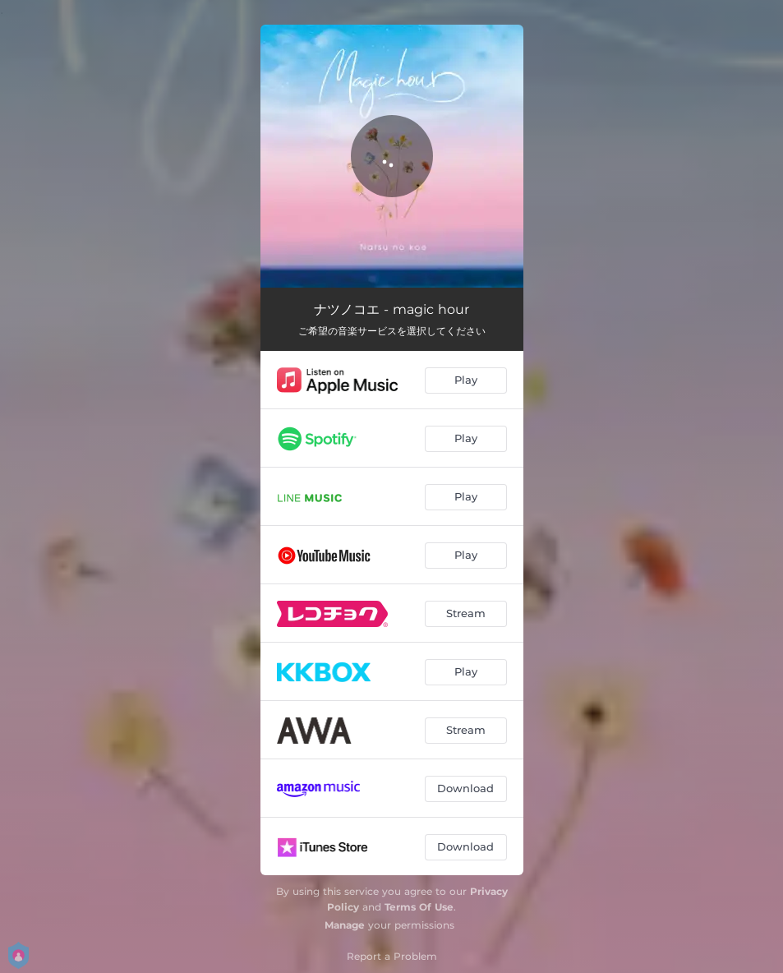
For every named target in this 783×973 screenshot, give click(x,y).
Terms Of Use (419, 907)
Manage (345, 925)
